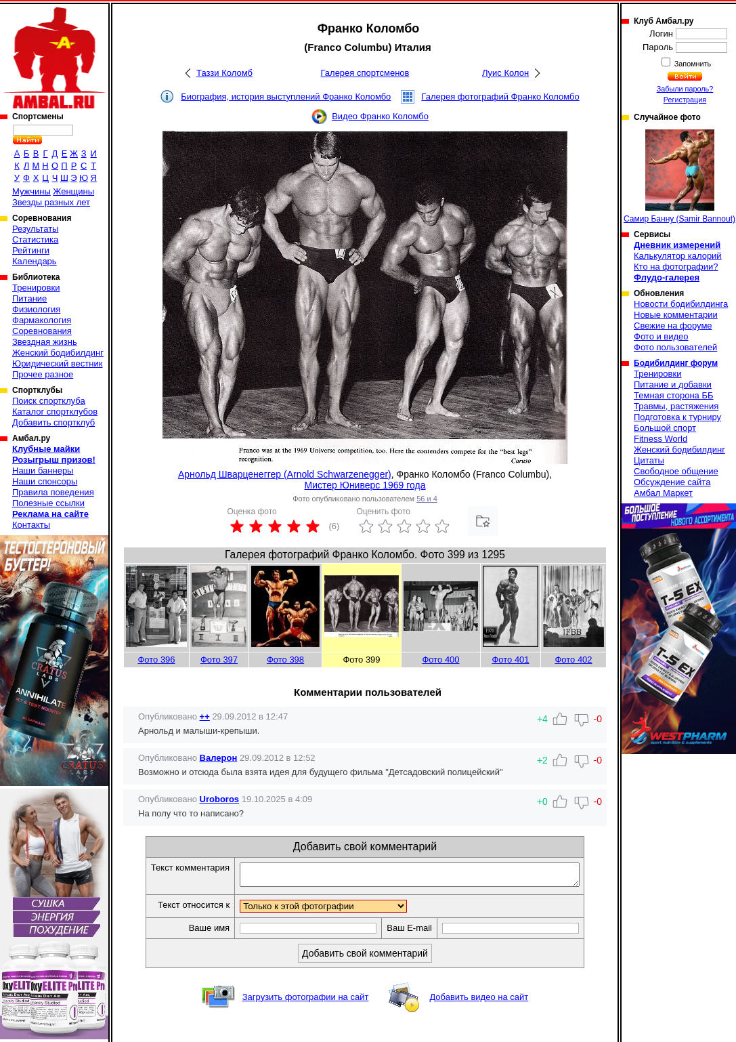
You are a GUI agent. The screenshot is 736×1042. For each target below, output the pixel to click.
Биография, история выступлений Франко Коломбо (286, 96)
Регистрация (685, 100)
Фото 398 (285, 659)
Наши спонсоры (44, 481)
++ (205, 716)
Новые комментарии (676, 315)
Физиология (36, 309)
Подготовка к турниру (677, 417)
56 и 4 (426, 499)
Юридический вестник (57, 363)
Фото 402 (573, 659)
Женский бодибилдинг (58, 353)
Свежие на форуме (673, 325)
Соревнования (42, 331)
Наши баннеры (42, 470)
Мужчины (31, 191)
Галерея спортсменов (365, 73)
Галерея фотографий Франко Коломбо (500, 96)
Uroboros (220, 799)
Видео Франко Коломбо (380, 116)
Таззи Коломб (224, 73)
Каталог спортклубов (55, 412)
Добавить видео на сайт (478, 1001)
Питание (29, 298)
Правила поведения (53, 492)
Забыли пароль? (685, 89)
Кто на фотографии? (676, 267)
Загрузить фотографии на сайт (305, 1001)
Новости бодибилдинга (681, 304)
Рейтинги (30, 250)
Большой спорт (665, 428)
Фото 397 (219, 659)
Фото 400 (440, 659)
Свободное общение (676, 471)
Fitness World (660, 439)
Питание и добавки (673, 384)
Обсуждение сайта (672, 482)
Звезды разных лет (51, 202)
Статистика (35, 239)
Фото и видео (661, 336)
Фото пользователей (675, 347)
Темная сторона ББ (674, 395)
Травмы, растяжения (676, 406)
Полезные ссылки (48, 503)
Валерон (219, 758)
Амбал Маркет (663, 493)
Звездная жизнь (44, 342)
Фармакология (41, 320)
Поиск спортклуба (48, 401)
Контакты (31, 525)
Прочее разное (42, 374)
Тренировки (36, 288)
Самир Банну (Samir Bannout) (679, 176)
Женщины (73, 191)
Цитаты (649, 460)
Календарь (34, 261)
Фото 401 (510, 659)
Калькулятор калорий (678, 256)
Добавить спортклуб (53, 422)
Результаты (35, 229)
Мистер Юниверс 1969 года (365, 485)
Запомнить (692, 64)
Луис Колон (505, 73)
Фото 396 (156, 659)
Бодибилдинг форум (676, 363)
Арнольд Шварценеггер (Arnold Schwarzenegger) (284, 474)
